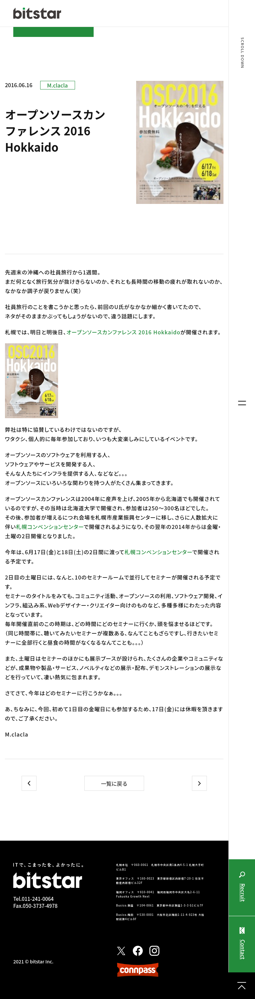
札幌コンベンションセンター (50, 527)
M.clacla (57, 85)
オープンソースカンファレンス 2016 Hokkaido (123, 332)
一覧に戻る (114, 783)
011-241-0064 (37, 898)
